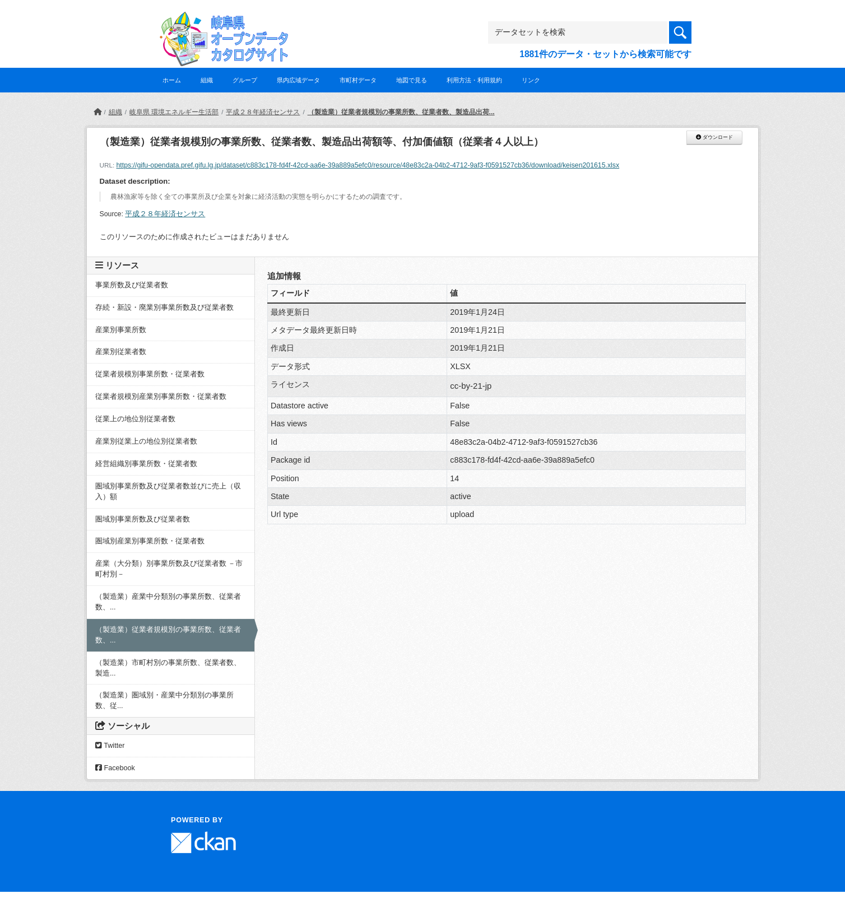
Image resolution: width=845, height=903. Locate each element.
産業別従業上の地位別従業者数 (146, 441)
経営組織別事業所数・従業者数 (146, 464)
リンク (531, 80)
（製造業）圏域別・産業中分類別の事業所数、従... (164, 700)
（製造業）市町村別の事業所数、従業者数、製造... (168, 668)
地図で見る (411, 80)
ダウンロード (714, 137)
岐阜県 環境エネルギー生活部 (174, 112)
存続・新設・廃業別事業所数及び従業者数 (164, 307)
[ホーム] (97, 112)
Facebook (115, 768)
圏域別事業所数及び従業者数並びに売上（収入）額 (168, 491)
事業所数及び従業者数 (131, 285)
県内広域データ (298, 80)
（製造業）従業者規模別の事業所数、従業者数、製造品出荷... (401, 112)
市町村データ (358, 80)
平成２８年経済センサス (263, 112)
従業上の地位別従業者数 (135, 419)
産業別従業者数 (120, 352)
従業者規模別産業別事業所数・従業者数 (160, 397)
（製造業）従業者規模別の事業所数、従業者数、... (168, 635)
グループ (245, 80)
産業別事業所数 (120, 330)
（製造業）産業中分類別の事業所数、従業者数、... (168, 602)
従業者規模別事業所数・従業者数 (150, 374)
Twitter (109, 746)
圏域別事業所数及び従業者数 (142, 519)
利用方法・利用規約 (474, 80)
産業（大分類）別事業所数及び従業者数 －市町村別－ (169, 569)
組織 (207, 80)
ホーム (171, 80)
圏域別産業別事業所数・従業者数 (150, 541)
